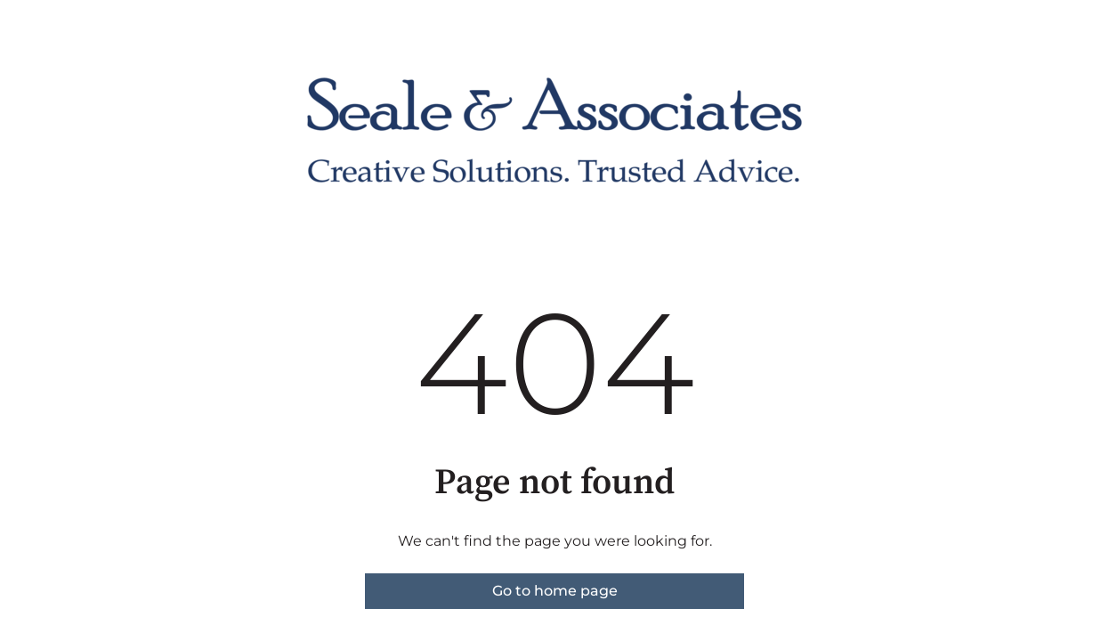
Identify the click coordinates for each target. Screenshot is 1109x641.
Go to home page (555, 590)
